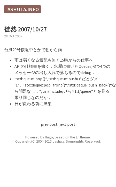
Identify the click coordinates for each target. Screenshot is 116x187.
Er (77, 137)
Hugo (49, 137)
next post (66, 124)
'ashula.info (22, 9)
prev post (49, 124)
